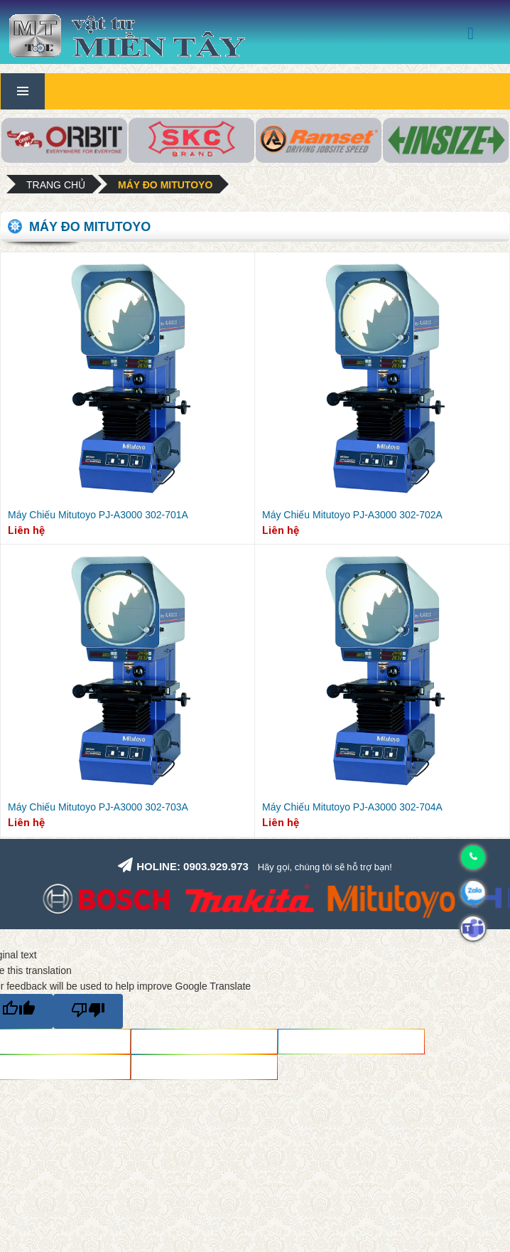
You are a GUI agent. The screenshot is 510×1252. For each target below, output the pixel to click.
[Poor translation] (88, 1011)
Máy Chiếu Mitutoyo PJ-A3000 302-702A (352, 514)
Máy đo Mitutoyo (165, 185)
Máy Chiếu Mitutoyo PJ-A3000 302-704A (352, 807)
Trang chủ (55, 185)
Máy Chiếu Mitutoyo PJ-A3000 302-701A (98, 514)
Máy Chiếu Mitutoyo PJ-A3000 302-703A (98, 807)
